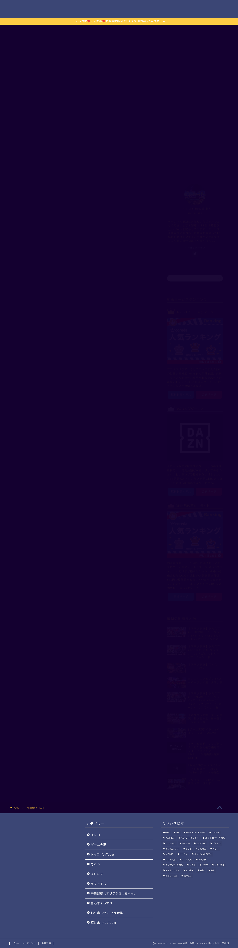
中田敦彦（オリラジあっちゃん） (114, 893)
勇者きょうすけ (101, 903)
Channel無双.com (119, 10)
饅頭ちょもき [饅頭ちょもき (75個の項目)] (171, 875)
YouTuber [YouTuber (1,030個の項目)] (169, 838)
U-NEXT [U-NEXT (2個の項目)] (215, 832)
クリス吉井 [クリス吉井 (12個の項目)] (170, 859)
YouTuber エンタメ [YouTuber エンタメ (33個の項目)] (189, 838)
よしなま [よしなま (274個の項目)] (202, 848)
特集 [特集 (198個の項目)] (202, 870)
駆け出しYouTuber (157, 163)
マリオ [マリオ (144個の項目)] (205, 865)
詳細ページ (181, 596)
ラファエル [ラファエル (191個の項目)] (219, 865)
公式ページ (209, 394)
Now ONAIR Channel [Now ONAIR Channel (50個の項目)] (195, 832)
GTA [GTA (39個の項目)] (167, 832)
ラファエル (98, 884)
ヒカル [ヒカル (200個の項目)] (192, 865)
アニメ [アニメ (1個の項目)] (215, 848)
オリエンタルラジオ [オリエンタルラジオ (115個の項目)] (203, 854)
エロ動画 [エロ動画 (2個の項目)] (169, 854)
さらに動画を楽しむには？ (119, 108)
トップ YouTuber (79, 163)
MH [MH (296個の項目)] (177, 832)
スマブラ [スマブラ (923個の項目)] (202, 859)
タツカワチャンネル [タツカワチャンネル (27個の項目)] (174, 865)
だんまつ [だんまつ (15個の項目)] (216, 843)
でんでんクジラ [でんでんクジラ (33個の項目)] (172, 848)
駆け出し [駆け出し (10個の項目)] (187, 875)
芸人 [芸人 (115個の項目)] (213, 870)
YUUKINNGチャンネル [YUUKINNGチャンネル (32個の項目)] (215, 838)
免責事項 (46, 943)
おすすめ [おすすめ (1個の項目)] (186, 843)
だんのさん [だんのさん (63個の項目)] (201, 843)
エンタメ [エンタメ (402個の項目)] (184, 854)
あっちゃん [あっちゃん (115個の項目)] (170, 843)
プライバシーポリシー (24, 943)
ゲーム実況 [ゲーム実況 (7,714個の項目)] (186, 859)
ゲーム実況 (107, 163)
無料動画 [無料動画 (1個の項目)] (189, 870)
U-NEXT (96, 835)
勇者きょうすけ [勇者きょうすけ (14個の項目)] (172, 870)
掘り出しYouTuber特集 (107, 913)
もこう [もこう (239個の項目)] (188, 848)
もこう (95, 864)
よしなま (97, 874)
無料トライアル (181, 394)
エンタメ (130, 163)
